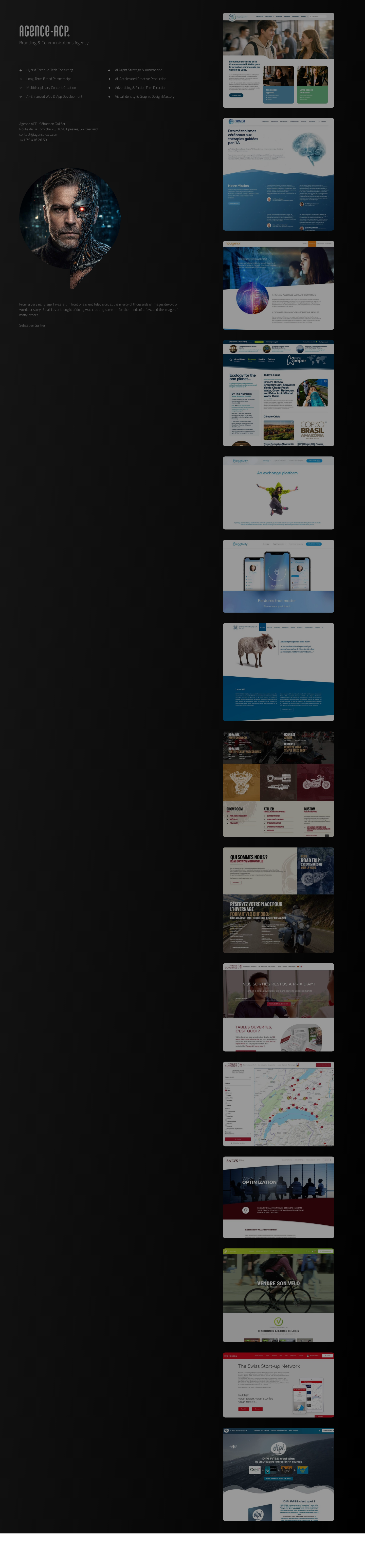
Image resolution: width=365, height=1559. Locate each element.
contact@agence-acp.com (38, 134)
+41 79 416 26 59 (33, 139)
